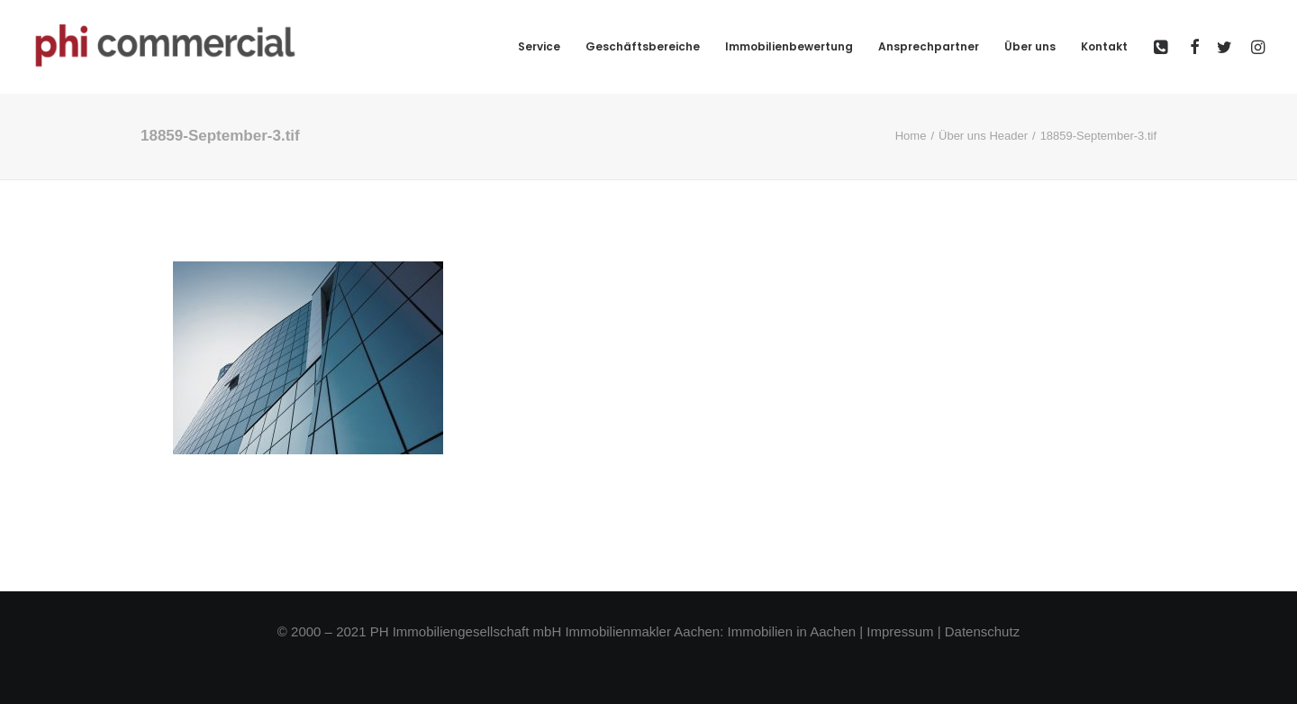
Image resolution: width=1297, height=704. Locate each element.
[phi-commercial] (165, 46)
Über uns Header (983, 135)
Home (911, 135)
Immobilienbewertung (789, 46)
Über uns (1030, 46)
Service (539, 46)
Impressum (899, 631)
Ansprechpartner (928, 46)
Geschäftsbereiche (642, 46)
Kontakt (1104, 46)
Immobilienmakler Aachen (642, 631)
